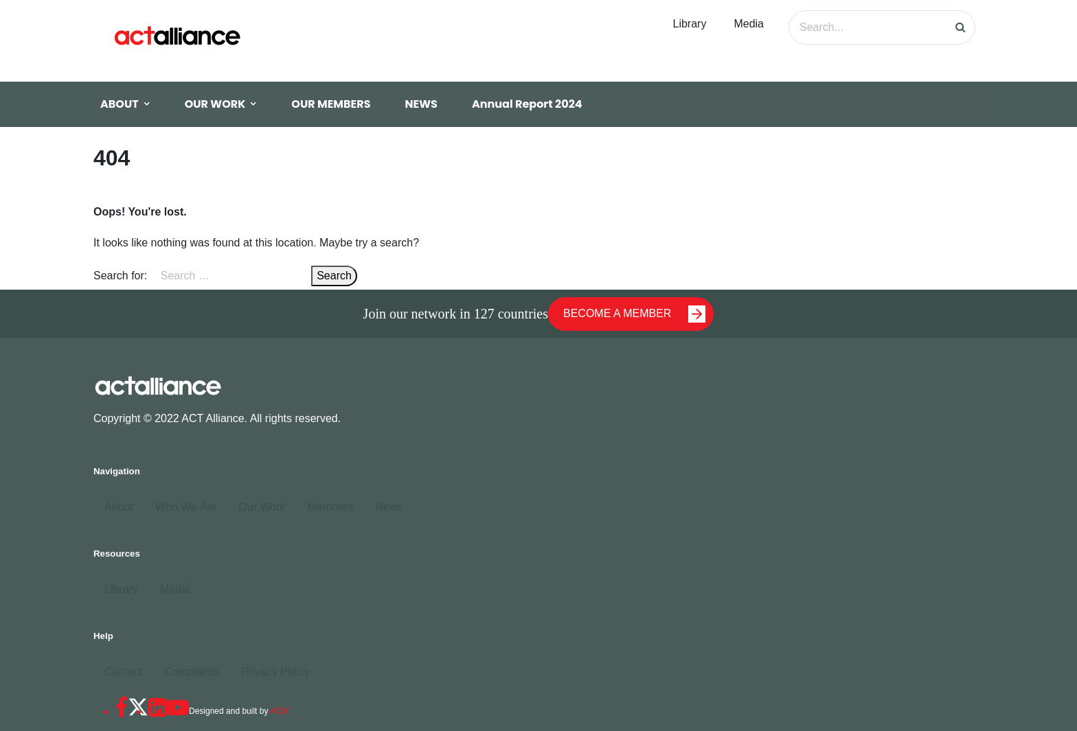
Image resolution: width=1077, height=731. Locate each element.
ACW (279, 711)
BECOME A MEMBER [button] (634, 314)
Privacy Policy (275, 671)
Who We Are (186, 507)
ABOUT (119, 104)
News (389, 507)
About (118, 507)
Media (749, 24)
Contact (123, 671)
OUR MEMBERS (330, 104)
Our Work (261, 507)
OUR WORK (215, 104)
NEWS (421, 104)
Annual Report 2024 (527, 104)
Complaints (191, 671)
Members (330, 507)
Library (690, 24)
